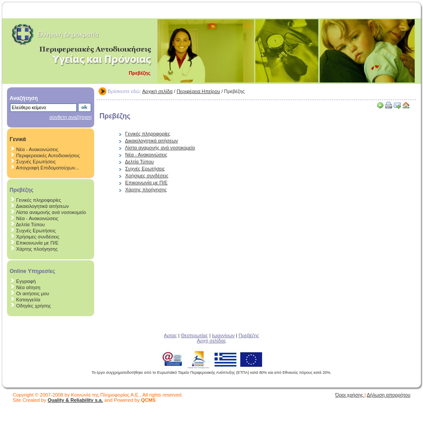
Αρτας (170, 335)
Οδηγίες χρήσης (33, 305)
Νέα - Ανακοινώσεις (37, 149)
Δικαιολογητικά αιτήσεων (42, 206)
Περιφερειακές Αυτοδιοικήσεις (48, 155)
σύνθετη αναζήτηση (70, 117)
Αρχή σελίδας (211, 340)
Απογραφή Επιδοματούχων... (47, 167)
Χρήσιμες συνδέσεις (37, 236)
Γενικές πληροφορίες (38, 200)
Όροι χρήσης (350, 394)
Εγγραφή (26, 281)
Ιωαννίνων (223, 335)
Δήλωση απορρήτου (388, 394)
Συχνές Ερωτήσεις (36, 161)
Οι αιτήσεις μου (32, 293)
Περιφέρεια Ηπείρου (198, 91)
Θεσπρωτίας (194, 335)
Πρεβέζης (249, 335)
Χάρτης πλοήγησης (37, 249)
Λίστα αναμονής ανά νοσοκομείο (51, 212)
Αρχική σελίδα (157, 91)
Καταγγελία (28, 299)
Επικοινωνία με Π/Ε (37, 242)
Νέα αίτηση (28, 287)
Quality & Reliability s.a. (75, 400)
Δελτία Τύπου (30, 224)
